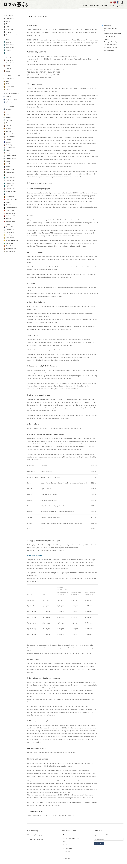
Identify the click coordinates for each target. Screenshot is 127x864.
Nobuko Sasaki (9, 221)
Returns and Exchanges (111, 47)
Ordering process (109, 31)
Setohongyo (8, 145)
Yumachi (7, 112)
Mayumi (7, 131)
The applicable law (109, 50)
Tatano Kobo (9, 232)
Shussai (7, 142)
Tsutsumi (7, 126)
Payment (106, 39)
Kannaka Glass (9, 183)
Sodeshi (7, 117)
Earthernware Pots (10, 35)
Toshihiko (8, 120)
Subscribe (99, 843)
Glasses (7, 42)
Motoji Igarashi (9, 147)
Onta (6, 123)
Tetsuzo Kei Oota (10, 137)
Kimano (7, 167)
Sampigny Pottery (10, 235)
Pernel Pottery (9, 251)
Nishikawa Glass (10, 191)
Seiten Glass (9, 197)
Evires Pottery (9, 246)
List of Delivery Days (34, 555)
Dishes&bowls (9, 18)
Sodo (6, 115)
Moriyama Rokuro (10, 208)
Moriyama (8, 109)
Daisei (7, 150)
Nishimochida (9, 172)
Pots (6, 27)
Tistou (7, 224)
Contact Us (66, 858)
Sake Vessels (9, 47)
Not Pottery (8, 243)
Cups (6, 24)
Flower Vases (9, 29)
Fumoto (7, 128)
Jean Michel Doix (10, 249)
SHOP (111, 6)
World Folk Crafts (10, 99)
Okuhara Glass (9, 180)
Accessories (8, 32)
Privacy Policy (67, 848)
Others (7, 71)
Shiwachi (7, 139)
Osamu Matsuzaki (10, 199)
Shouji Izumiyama (10, 205)
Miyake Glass (9, 186)
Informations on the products (112, 33)
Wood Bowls (8, 60)
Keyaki (7, 161)
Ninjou (7, 202)
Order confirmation (109, 36)
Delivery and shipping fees (112, 42)
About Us (66, 845)
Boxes (7, 66)
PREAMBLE (107, 25)
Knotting (7, 97)
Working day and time (110, 28)
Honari (7, 175)
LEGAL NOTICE (68, 851)
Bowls (7, 21)
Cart (119, 6)
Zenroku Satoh (9, 210)
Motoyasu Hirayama (11, 134)
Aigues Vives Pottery (11, 240)
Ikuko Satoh (8, 227)
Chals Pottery (9, 238)
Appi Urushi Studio (10, 216)
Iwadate (7, 219)
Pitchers (7, 50)
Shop (64, 841)
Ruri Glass (8, 194)
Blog (85, 6)
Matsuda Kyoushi (10, 156)
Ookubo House (9, 213)
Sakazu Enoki (9, 169)
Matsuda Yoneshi (10, 158)
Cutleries (7, 68)
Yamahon (8, 164)
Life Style (8, 102)
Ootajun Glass (9, 189)
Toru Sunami (9, 230)
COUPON (66, 855)
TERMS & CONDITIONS (98, 6)
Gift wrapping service (110, 44)
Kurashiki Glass (10, 178)
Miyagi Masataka (10, 153)
